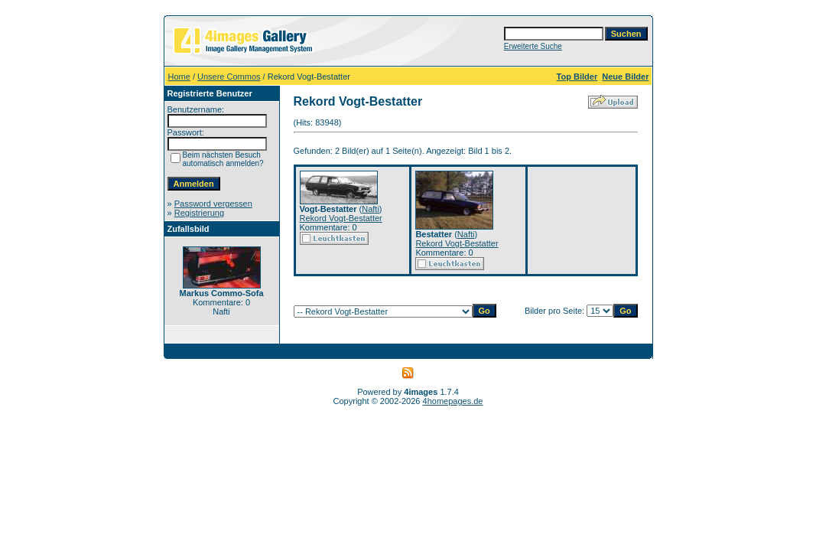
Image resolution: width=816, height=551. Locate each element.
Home (179, 76)
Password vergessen (213, 203)
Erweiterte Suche (533, 46)
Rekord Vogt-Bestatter (341, 218)
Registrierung (199, 212)
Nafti (370, 209)
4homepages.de (453, 401)
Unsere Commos (229, 76)
